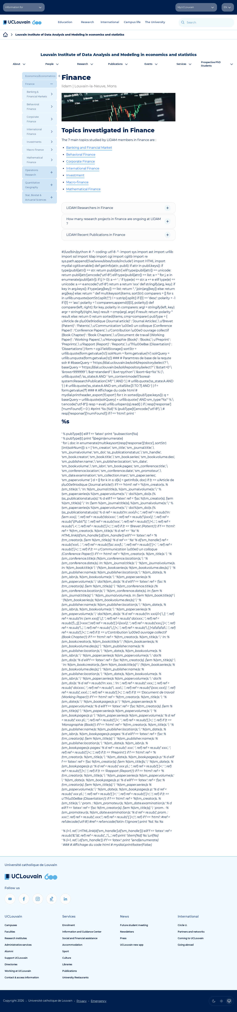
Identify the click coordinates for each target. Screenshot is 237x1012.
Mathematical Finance (83, 189)
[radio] (214, 1001)
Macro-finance (77, 182)
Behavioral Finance (80, 154)
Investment (75, 175)
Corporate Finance (80, 161)
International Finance (82, 168)
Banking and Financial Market (89, 147)
